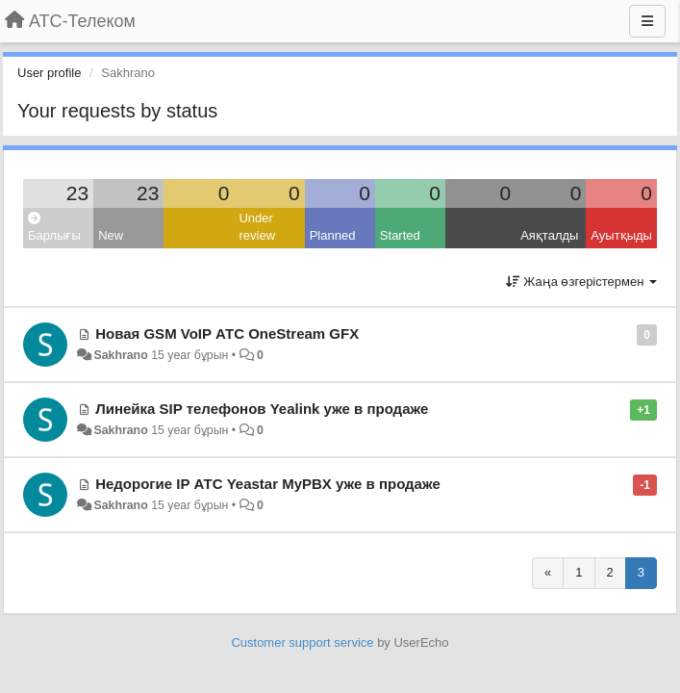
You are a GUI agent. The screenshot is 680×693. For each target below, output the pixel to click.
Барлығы (54, 228)
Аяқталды (549, 235)
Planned (333, 235)
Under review (257, 227)
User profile (49, 72)
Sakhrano (120, 355)
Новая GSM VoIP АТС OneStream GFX (227, 333)
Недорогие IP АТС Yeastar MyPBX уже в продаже (268, 483)
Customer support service (302, 642)
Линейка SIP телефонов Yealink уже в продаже (261, 408)
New (110, 235)
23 (77, 193)
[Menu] (647, 21)
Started (400, 235)
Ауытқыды (621, 235)
